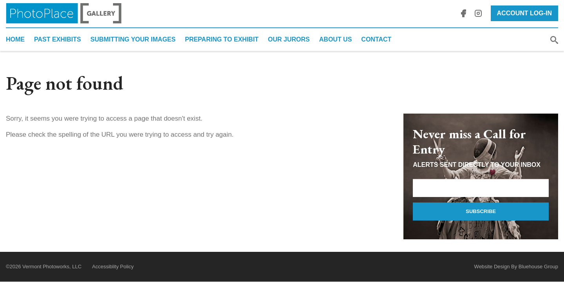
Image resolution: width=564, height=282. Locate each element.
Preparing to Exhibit (221, 39)
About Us (335, 39)
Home (15, 39)
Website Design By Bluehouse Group (516, 266)
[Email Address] (481, 188)
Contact (376, 39)
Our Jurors (289, 39)
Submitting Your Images (133, 39)
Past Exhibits (57, 39)
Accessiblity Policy (113, 266)
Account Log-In (524, 13)
